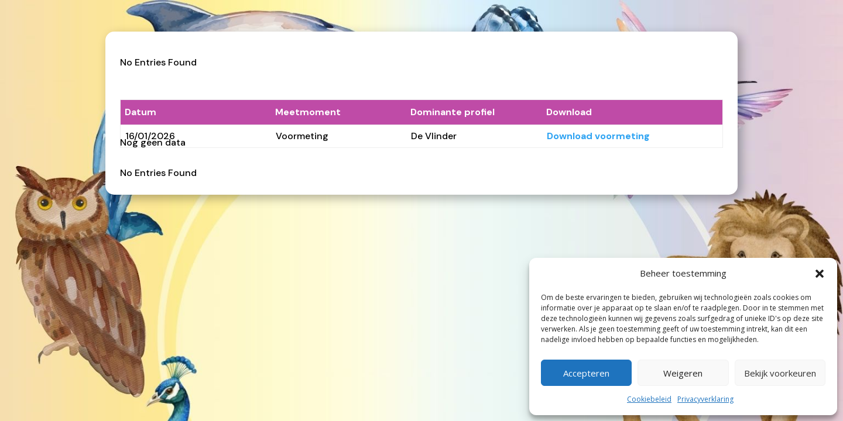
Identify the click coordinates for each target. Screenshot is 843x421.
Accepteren (586, 373)
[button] (819, 273)
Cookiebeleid (649, 399)
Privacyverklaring (705, 399)
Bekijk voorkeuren (780, 373)
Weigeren (682, 373)
